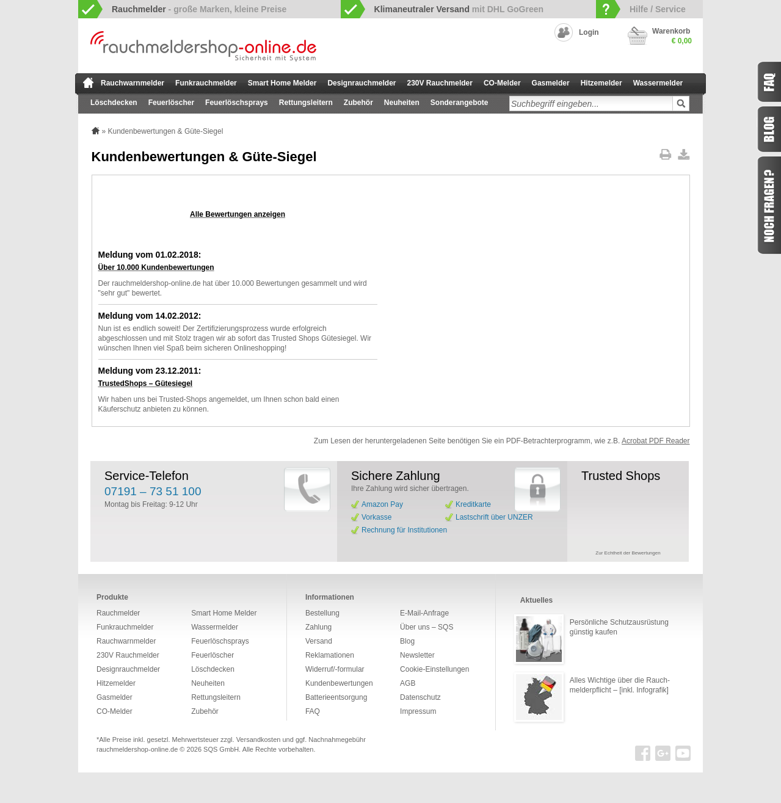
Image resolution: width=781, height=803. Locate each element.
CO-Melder (502, 83)
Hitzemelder (601, 83)
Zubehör (358, 102)
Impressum (418, 711)
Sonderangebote (459, 102)
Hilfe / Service (658, 9)
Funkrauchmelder (206, 83)
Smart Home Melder (282, 83)
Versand (318, 641)
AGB (407, 683)
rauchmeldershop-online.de (137, 749)
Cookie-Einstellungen (434, 669)
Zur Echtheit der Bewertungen (627, 553)
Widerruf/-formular (335, 669)
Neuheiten (402, 102)
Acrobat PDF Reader (655, 441)
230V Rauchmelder (440, 83)
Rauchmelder (118, 613)
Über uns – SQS (426, 627)
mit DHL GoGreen (459, 9)
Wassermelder (658, 83)
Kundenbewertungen (339, 683)
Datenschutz (420, 697)
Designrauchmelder (361, 83)
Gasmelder (551, 83)
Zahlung (318, 627)
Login (589, 32)
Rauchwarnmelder (132, 83)
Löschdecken (113, 102)
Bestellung (322, 613)
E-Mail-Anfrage (424, 613)
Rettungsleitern (306, 102)
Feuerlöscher (171, 102)
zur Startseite (88, 82)
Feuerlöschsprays (236, 102)
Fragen (769, 205)
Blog (407, 641)
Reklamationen (329, 655)
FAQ (312, 711)
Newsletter (417, 655)
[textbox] (591, 103)
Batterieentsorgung (336, 697)
